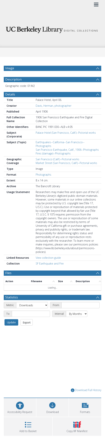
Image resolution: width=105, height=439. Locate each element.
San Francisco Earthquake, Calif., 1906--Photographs (67, 149)
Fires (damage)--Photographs (53, 153)
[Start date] (80, 305)
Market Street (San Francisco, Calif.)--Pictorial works (66, 163)
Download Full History (86, 390)
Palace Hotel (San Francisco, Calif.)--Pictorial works (66, 132)
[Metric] (32, 305)
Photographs (43, 174)
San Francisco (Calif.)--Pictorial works (57, 159)
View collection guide (48, 257)
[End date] (31, 314)
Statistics (11, 297)
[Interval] (76, 314)
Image (9, 68)
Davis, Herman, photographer (53, 105)
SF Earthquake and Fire (50, 263)
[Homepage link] (52, 28)
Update (11, 322)
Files (8, 273)
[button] (85, 407)
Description (13, 79)
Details (10, 94)
